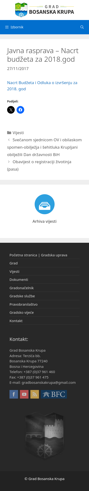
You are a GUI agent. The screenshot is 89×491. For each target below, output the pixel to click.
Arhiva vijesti (44, 221)
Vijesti (18, 132)
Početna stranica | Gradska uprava (38, 255)
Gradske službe (22, 296)
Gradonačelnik (21, 287)
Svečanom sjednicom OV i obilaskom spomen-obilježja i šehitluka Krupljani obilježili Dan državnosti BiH (44, 147)
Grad (13, 263)
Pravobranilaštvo (23, 304)
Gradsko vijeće (21, 312)
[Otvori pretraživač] (82, 27)
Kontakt (16, 320)
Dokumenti (18, 279)
